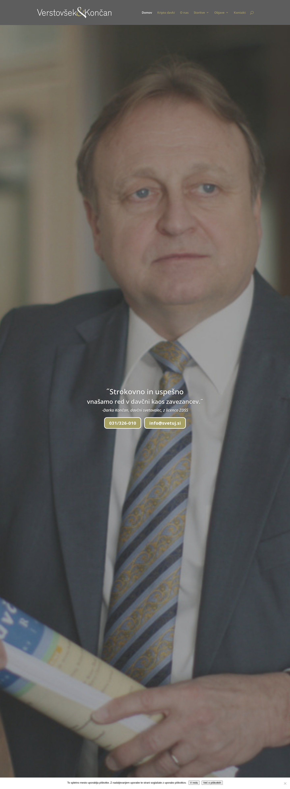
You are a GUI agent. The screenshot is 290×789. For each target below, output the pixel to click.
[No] (285, 783)
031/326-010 (122, 423)
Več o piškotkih (212, 782)
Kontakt (240, 12)
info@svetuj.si (165, 423)
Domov (147, 12)
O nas (184, 12)
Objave (219, 12)
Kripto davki (166, 12)
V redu (194, 782)
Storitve (199, 12)
